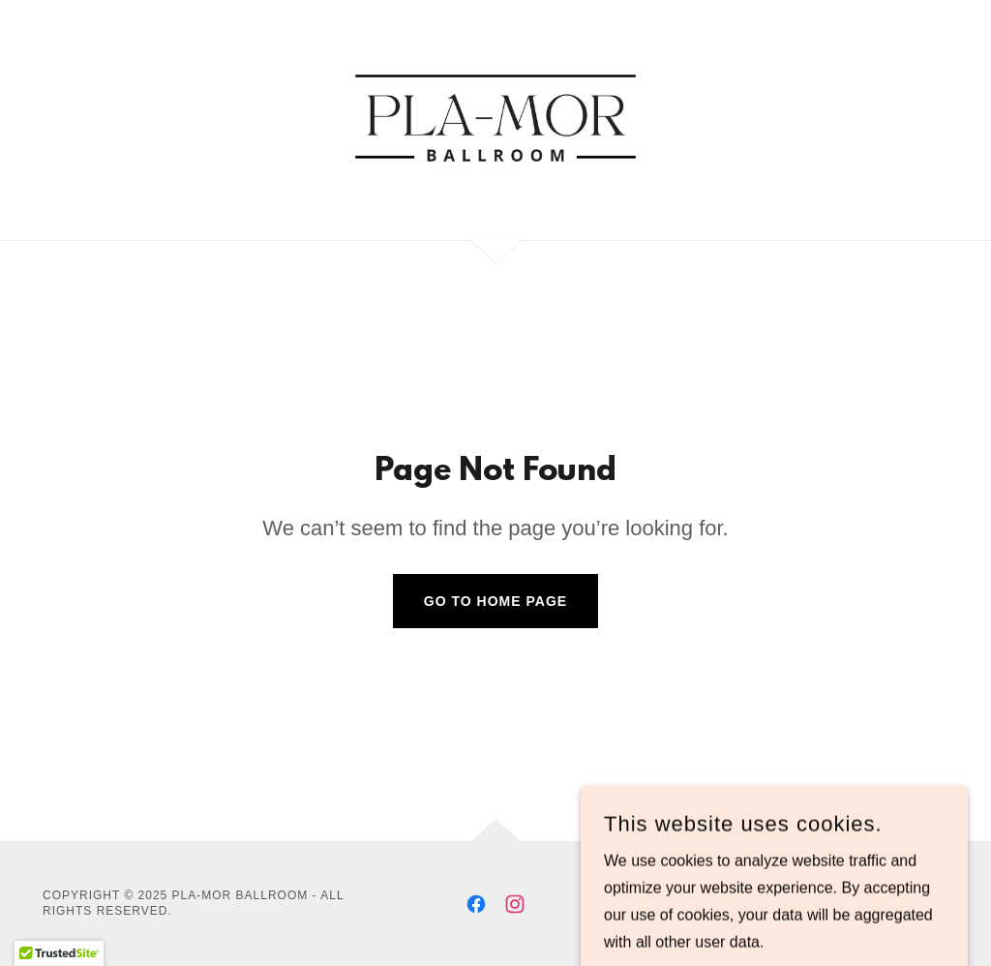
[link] (495, 118)
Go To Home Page (495, 601)
